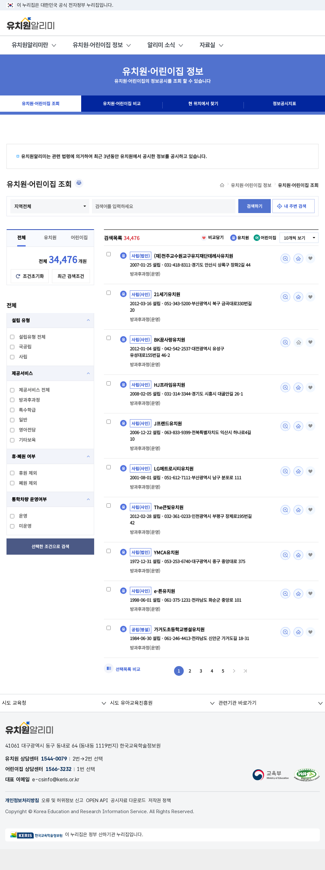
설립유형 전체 (28, 351)
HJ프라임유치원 (170, 400)
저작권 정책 (172, 821)
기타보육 (23, 454)
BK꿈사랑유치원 (171, 355)
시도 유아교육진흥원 (131, 723)
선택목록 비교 (129, 689)
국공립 (21, 361)
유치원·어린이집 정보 (98, 45)
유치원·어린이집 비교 (122, 105)
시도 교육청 (14, 723)
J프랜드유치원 (169, 440)
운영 (19, 530)
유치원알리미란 (30, 45)
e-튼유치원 (165, 609)
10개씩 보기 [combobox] (293, 252)
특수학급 (23, 424)
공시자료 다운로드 (138, 821)
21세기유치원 (168, 309)
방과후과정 (25, 414)
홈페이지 (296, 273)
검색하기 (139, 220)
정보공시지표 (284, 105)
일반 (19, 434)
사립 (19, 371)
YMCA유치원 (167, 570)
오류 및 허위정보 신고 (67, 821)
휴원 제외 (24, 487)
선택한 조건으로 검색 (50, 561)
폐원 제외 (24, 497)
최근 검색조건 (70, 290)
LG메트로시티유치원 (175, 485)
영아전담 (23, 444)
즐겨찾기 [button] (309, 273)
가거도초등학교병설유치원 (181, 648)
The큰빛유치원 (169, 524)
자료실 (207, 45)
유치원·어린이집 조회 (41, 105)
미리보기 (283, 273)
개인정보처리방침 (23, 821)
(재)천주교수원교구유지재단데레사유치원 (196, 270)
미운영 (21, 540)
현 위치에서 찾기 (203, 105)
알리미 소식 (161, 45)
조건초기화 (33, 290)
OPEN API (105, 821)
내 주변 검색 (183, 220)
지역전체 (62, 206)
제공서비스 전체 (30, 404)
